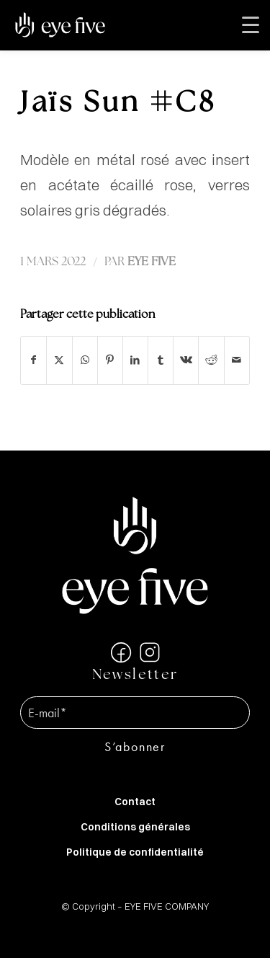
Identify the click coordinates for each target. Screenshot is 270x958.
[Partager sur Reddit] (211, 360)
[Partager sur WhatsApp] (85, 360)
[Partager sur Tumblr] (160, 360)
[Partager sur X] (59, 360)
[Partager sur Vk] (186, 360)
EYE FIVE (151, 262)
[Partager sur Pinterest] (110, 360)
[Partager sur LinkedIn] (135, 360)
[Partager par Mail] (237, 360)
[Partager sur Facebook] (33, 360)
